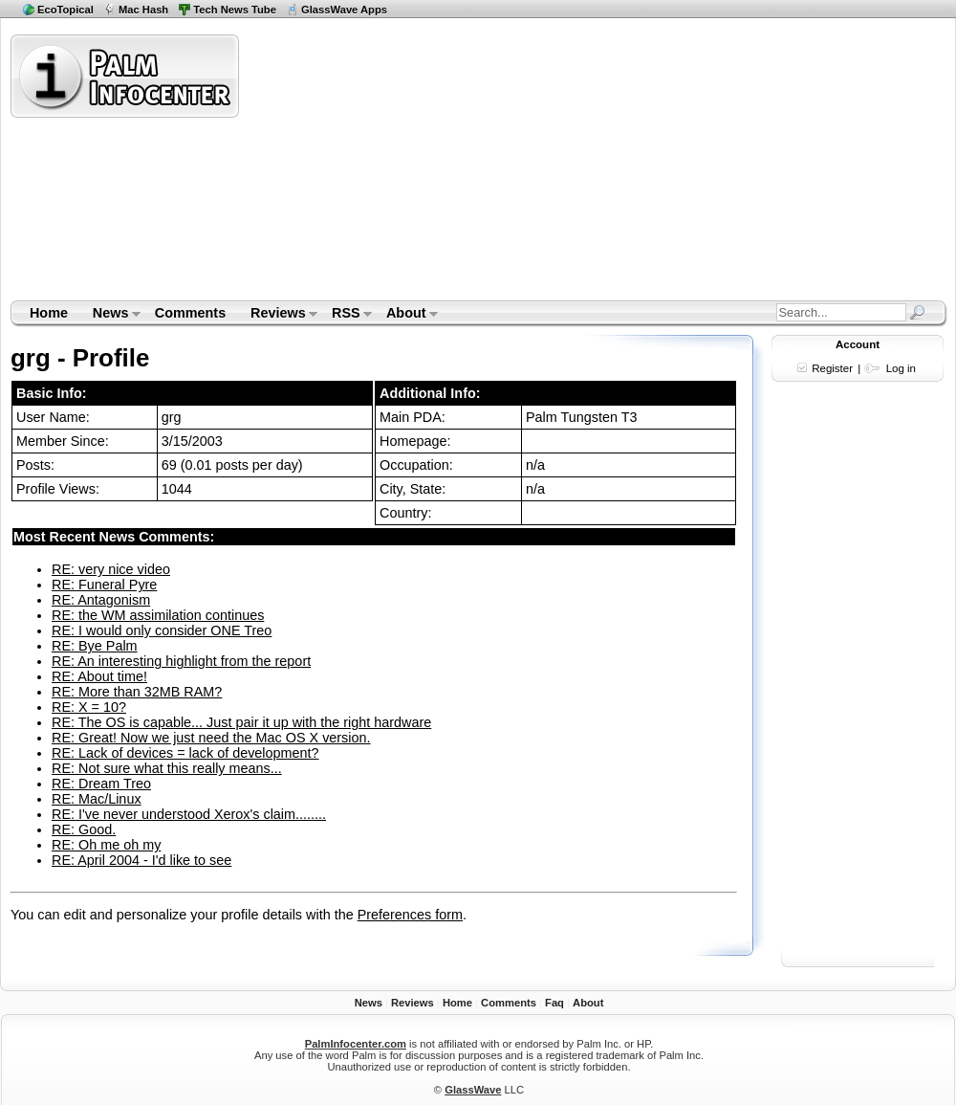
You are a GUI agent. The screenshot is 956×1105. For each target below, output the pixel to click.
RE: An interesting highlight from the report (181, 661)
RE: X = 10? (89, 707)
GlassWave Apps (344, 9)
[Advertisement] (491, 166)
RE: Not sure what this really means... (167, 768)
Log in (901, 368)
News (110, 314)
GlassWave (473, 1089)
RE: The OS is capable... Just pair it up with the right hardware (241, 722)
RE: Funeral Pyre (104, 584)
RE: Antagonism (101, 600)
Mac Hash (143, 9)
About (406, 314)
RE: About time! (99, 676)
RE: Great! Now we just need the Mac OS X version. (211, 737)
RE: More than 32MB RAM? (137, 691)
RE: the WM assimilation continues (158, 615)
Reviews (277, 314)
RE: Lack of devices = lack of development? (185, 753)
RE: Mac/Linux (96, 799)
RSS (345, 314)
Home (49, 312)
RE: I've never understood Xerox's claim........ (189, 814)
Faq (554, 1002)
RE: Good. (84, 829)
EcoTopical (65, 9)
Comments (190, 312)
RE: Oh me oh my (106, 844)
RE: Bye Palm (95, 645)
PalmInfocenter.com (355, 1044)
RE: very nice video (111, 569)
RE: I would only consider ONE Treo (162, 630)
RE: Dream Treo (101, 783)
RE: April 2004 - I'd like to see (141, 860)
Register (832, 368)
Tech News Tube (234, 9)
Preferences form (410, 914)
